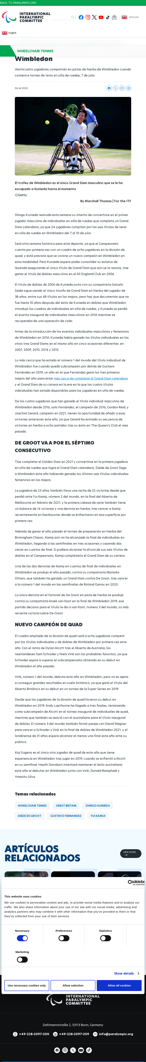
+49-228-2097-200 (34, 1034)
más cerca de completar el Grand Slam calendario (91, 378)
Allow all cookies (119, 985)
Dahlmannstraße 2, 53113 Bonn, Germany (73, 1025)
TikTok (107, 17)
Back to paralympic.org (18, 3)
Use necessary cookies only (27, 985)
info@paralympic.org (116, 1034)
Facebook (81, 17)
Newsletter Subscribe (114, 17)
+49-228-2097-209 (74, 1034)
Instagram (87, 17)
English (134, 17)
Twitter (94, 17)
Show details (124, 973)
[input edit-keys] (61, 17)
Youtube (101, 17)
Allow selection (73, 985)
